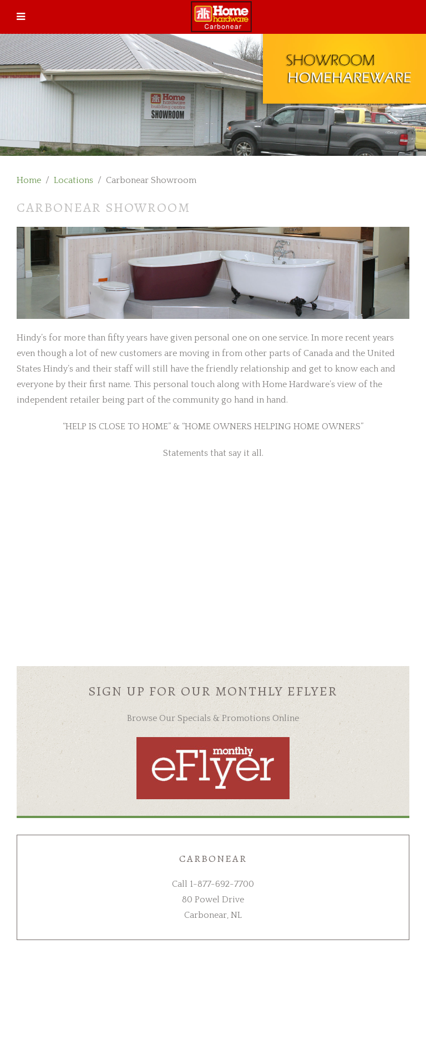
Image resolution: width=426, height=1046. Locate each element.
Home (29, 180)
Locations (73, 180)
